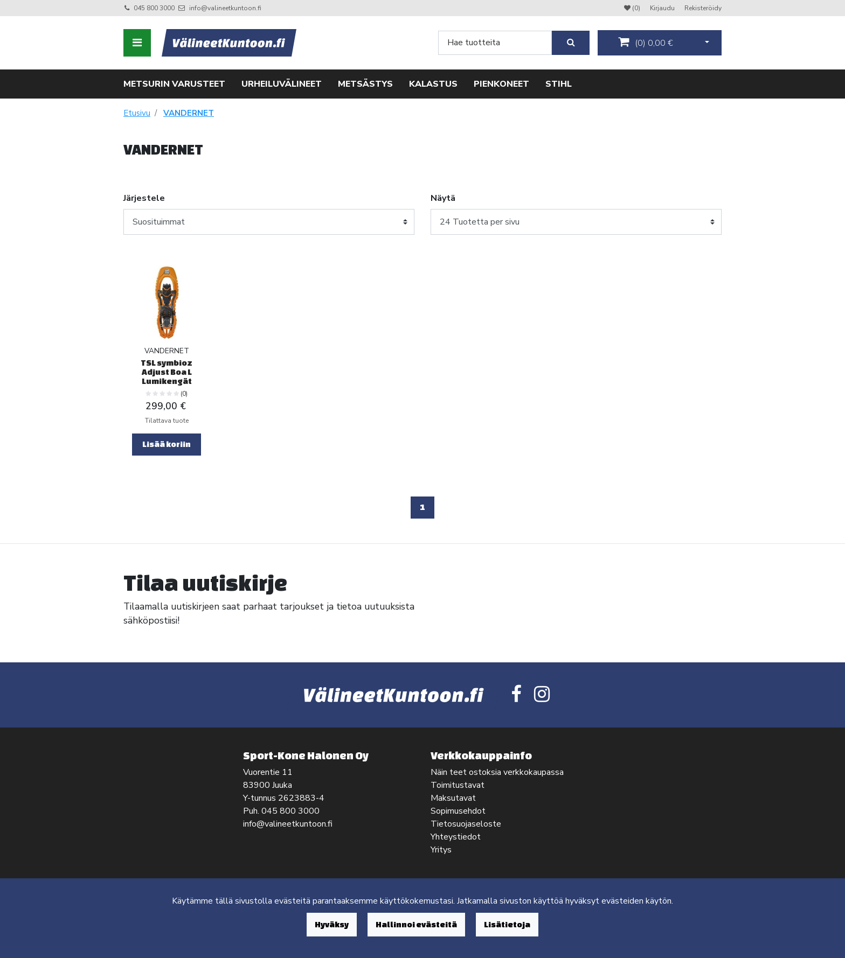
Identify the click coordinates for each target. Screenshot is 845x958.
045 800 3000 (154, 8)
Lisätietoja (507, 924)
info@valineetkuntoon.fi (225, 8)
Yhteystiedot (456, 837)
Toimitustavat (457, 785)
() (645, 42)
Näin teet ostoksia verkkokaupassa (497, 772)
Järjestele (144, 198)
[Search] (495, 43)
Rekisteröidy (703, 8)
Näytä (443, 198)
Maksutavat (453, 798)
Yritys (441, 850)
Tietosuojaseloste (466, 824)
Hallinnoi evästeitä (416, 924)
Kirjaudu (663, 8)
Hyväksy (332, 924)
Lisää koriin (166, 444)
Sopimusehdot (458, 811)
